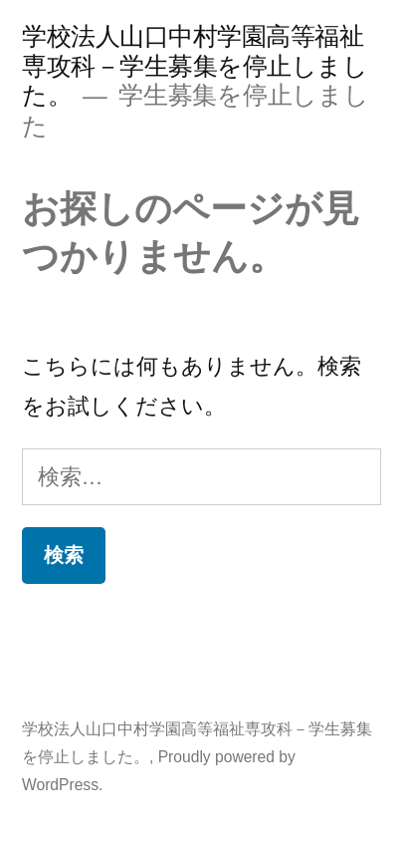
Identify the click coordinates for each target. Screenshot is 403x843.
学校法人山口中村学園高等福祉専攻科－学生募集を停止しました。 (194, 66)
